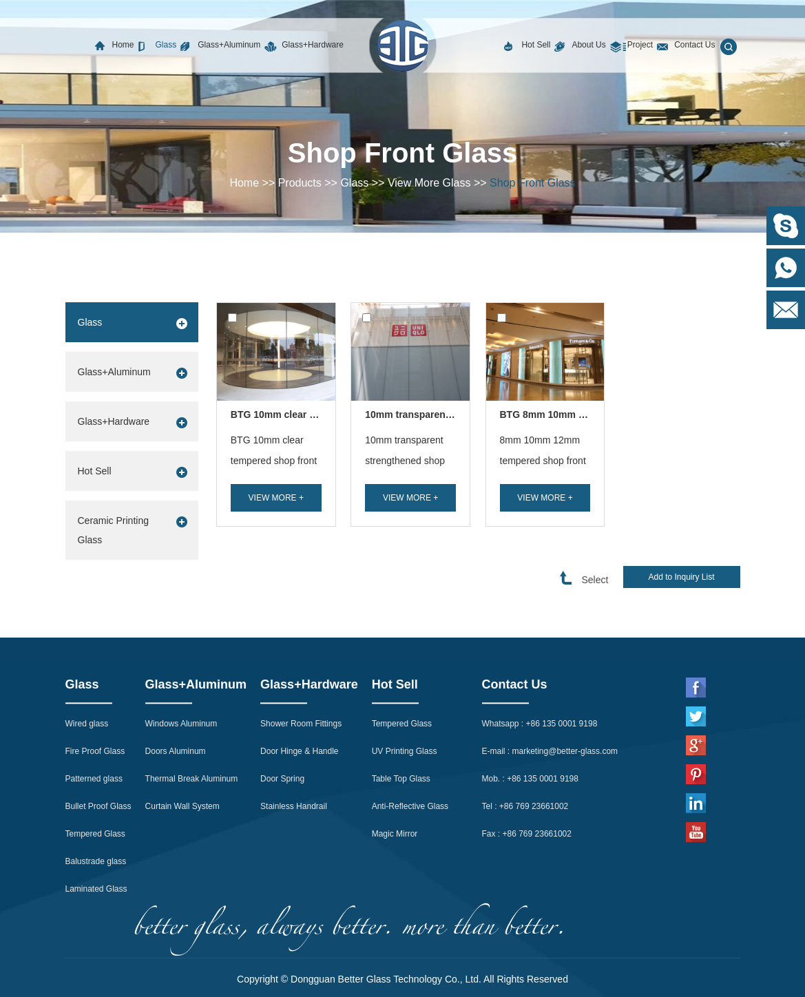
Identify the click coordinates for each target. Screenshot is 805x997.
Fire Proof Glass (95, 685)
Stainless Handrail (293, 740)
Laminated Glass (96, 823)
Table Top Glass (401, 712)
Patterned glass (94, 712)
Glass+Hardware (313, 45)
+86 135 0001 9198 (562, 657)
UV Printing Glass (404, 685)
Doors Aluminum (175, 685)
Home (123, 45)
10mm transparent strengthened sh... (449, 414)
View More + (276, 498)
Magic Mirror (395, 768)
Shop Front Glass (533, 183)
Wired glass (87, 657)
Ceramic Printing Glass (113, 530)
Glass (166, 45)
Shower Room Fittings (301, 657)
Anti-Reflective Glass (410, 740)
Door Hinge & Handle (299, 685)
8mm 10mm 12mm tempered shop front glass (543, 460)
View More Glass (429, 183)
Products (300, 183)
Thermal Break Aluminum (191, 712)
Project (640, 45)
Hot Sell (535, 45)
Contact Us (694, 45)
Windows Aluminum (181, 657)
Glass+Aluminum (229, 45)
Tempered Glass (95, 768)
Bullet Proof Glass (98, 740)
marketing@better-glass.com (565, 685)
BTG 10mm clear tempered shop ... (310, 414)
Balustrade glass (96, 795)
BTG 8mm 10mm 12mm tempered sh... (587, 414)
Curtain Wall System (182, 740)
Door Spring (282, 712)
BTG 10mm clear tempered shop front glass (274, 460)
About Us (588, 45)
